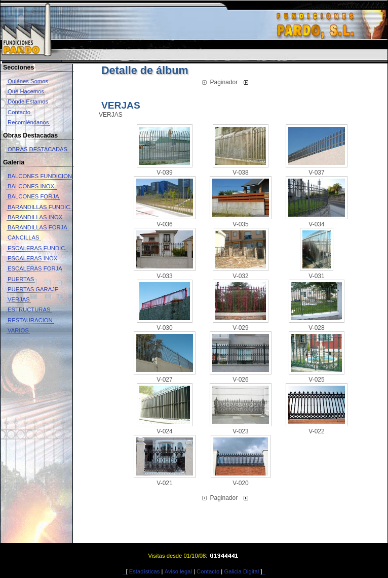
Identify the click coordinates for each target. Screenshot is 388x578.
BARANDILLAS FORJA (37, 227)
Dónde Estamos (28, 101)
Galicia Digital (241, 571)
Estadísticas (144, 571)
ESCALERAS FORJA (35, 268)
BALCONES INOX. (32, 186)
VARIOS (18, 330)
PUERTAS (21, 279)
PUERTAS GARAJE (33, 289)
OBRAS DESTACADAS (37, 149)
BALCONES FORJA (33, 196)
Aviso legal (178, 571)
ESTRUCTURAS (29, 310)
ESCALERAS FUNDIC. (37, 248)
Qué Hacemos (26, 91)
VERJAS (19, 299)
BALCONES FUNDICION (40, 176)
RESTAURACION (30, 320)
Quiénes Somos (28, 81)
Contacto (19, 112)
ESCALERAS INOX (32, 258)
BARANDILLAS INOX (35, 217)
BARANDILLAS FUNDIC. (39, 207)
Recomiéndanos (28, 122)
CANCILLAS (24, 237)
